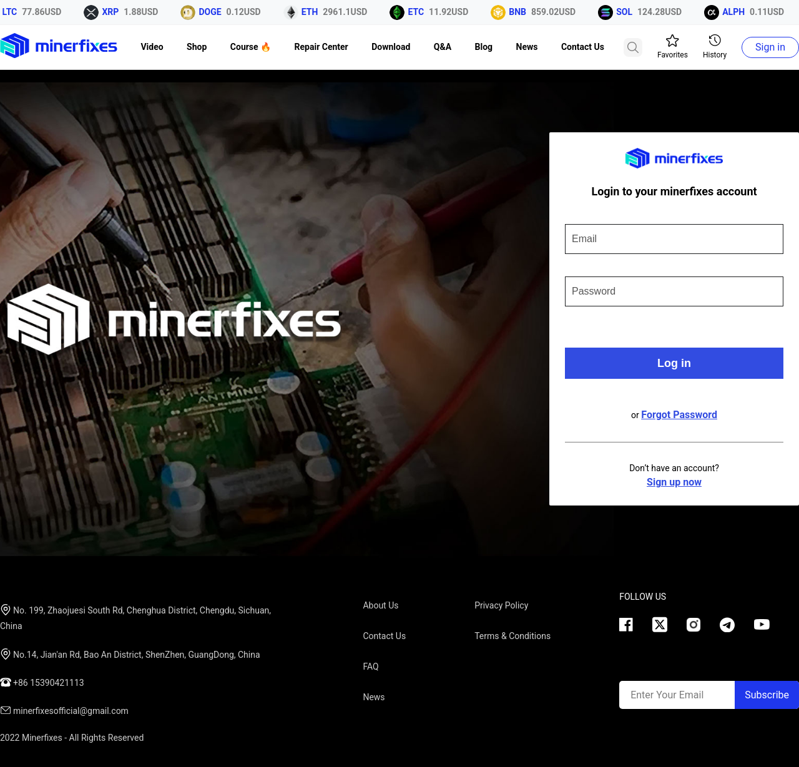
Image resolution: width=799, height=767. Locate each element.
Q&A (442, 47)
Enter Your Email (666, 695)
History (715, 46)
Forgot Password (679, 415)
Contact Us (582, 47)
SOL (626, 12)
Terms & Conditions (512, 636)
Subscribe (767, 695)
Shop (197, 47)
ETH (311, 12)
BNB (519, 12)
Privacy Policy (501, 605)
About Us (380, 605)
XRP (112, 12)
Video (151, 47)
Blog (484, 47)
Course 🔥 (250, 47)
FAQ (370, 667)
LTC (11, 12)
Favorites (672, 46)
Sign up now (674, 482)
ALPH (735, 12)
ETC (417, 12)
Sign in (770, 47)
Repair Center (321, 47)
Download (390, 47)
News (527, 47)
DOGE (211, 12)
